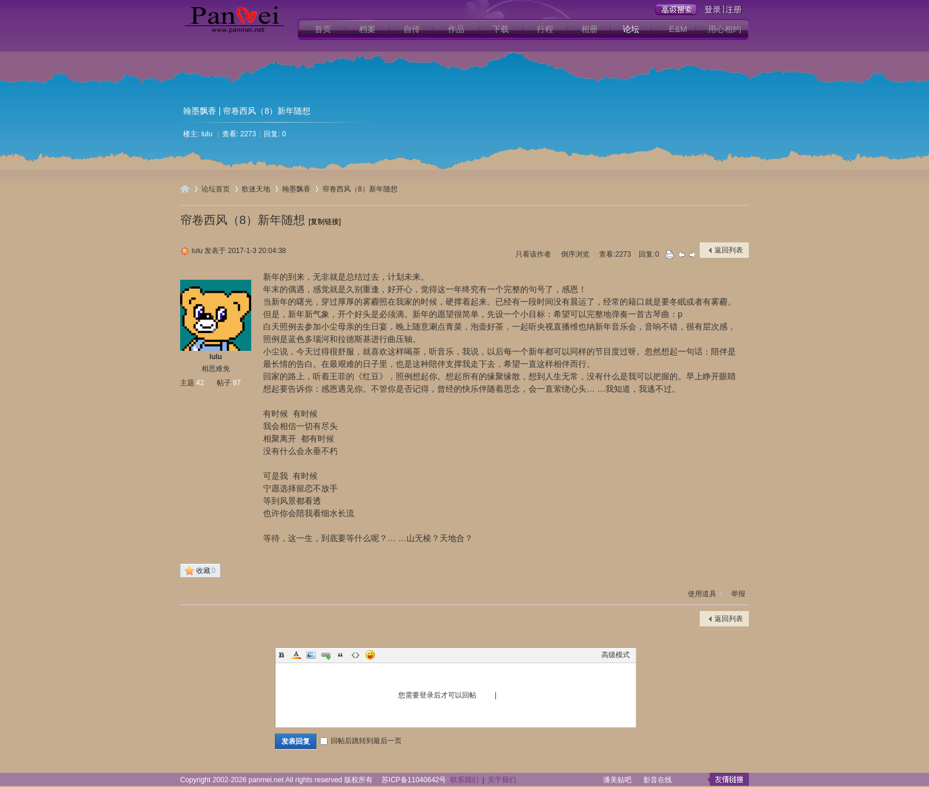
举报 (738, 594)
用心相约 (724, 29)
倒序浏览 (575, 254)
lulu (207, 134)
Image (311, 655)
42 (200, 383)
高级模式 (615, 655)
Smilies (370, 655)
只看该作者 (533, 254)
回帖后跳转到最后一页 (361, 741)
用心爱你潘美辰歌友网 (185, 188)
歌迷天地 (256, 189)
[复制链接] (325, 221)
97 (237, 383)
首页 (323, 29)
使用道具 (702, 594)
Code (355, 655)
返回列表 (729, 250)
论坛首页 (215, 189)
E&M (678, 29)
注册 (506, 695)
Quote (341, 655)
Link (326, 655)
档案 (367, 29)
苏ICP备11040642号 (414, 780)
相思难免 (215, 368)
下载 (500, 29)
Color (296, 655)
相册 (589, 29)
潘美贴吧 (617, 780)
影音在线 (657, 780)
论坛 (631, 29)
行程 (545, 29)
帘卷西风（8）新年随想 (360, 189)
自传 (411, 29)
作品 (456, 29)
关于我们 (502, 780)
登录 (486, 695)
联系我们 (464, 780)
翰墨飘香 (199, 111)
